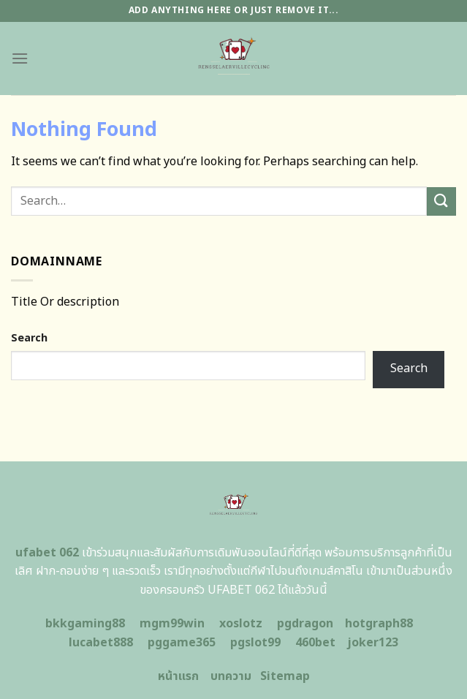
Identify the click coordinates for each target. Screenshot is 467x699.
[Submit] (441, 201)
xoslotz (240, 623)
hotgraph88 (379, 623)
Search (29, 338)
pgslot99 (255, 642)
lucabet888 (101, 642)
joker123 (372, 642)
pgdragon (305, 623)
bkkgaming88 (85, 623)
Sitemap (285, 676)
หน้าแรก (178, 676)
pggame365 (182, 642)
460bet (315, 642)
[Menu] (20, 58)
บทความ (230, 676)
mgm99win (172, 623)
